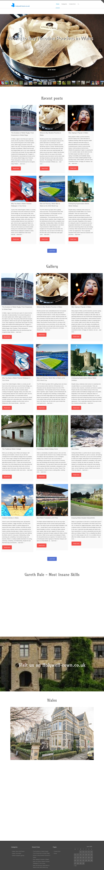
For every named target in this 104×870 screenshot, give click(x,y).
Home (57, 4)
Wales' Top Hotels (16, 853)
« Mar (75, 865)
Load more (52, 250)
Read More (52, 69)
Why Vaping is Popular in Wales (41, 859)
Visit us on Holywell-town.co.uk (52, 665)
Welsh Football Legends (18, 855)
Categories (64, 4)
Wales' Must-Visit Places (18, 851)
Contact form (72, 4)
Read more (16, 168)
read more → (23, 163)
